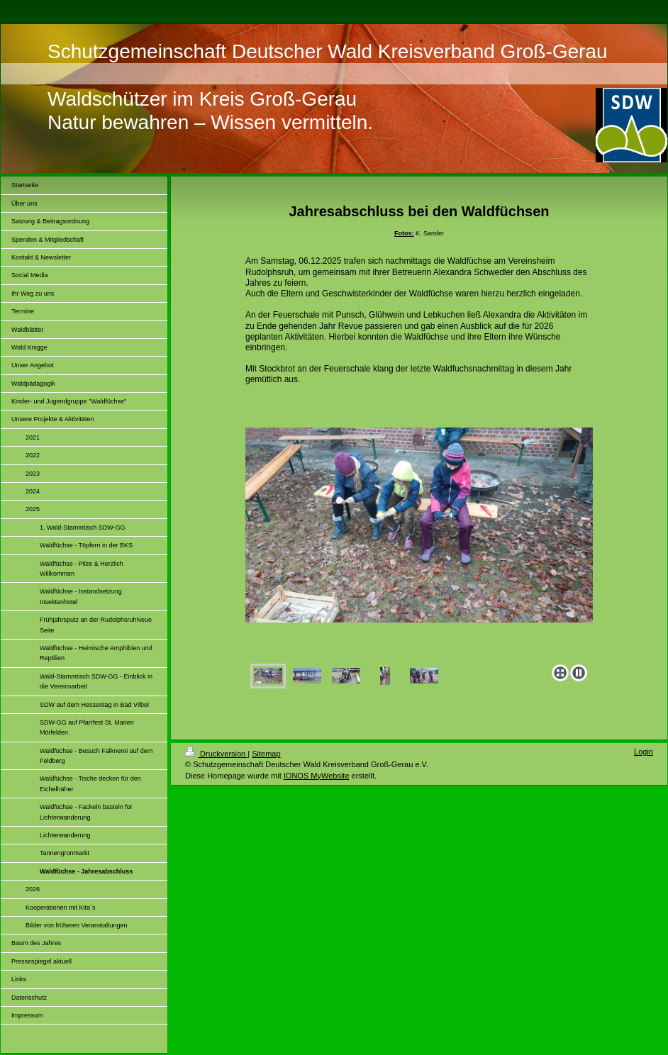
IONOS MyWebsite (317, 775)
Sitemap (266, 753)
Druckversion (216, 753)
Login (643, 751)
